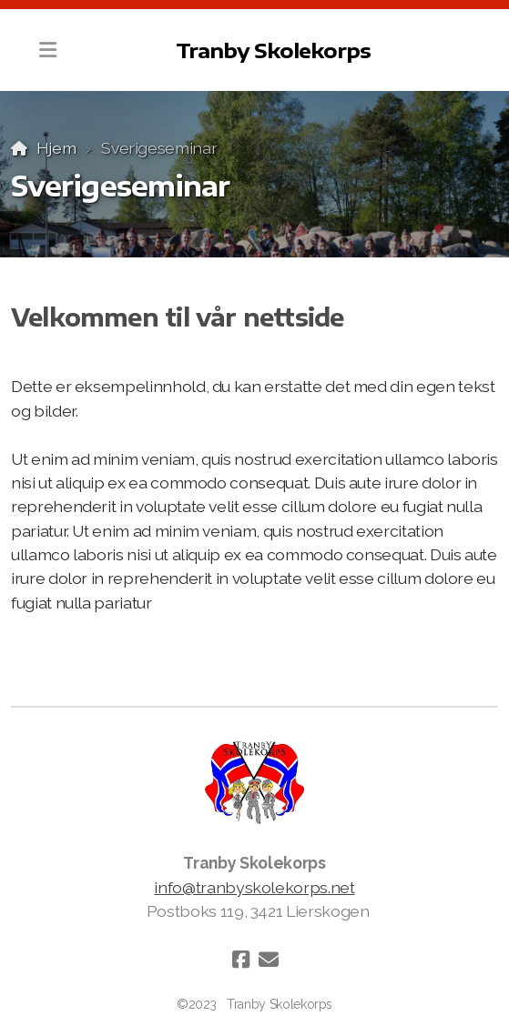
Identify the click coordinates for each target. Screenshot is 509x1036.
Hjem (56, 147)
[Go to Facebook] (241, 959)
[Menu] (47, 50)
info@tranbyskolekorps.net (254, 887)
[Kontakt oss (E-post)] (268, 959)
